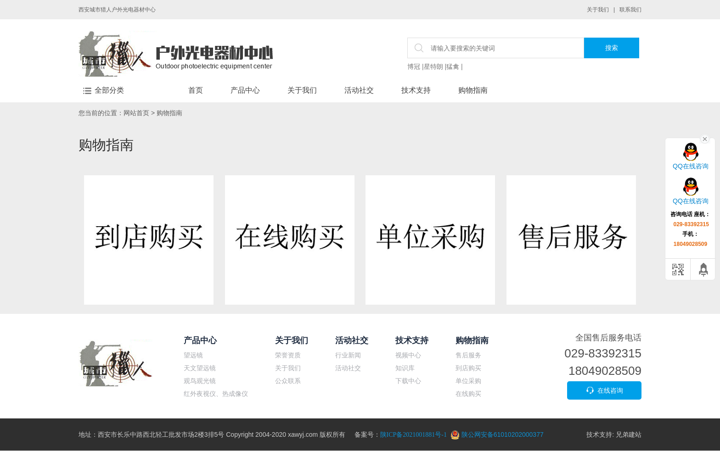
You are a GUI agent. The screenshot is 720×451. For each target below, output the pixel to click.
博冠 (413, 66)
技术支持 (416, 90)
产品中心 (245, 90)
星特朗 (433, 66)
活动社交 (359, 90)
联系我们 (630, 9)
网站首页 (136, 113)
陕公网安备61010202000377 (497, 434)
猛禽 (452, 66)
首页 (195, 90)
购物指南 (473, 90)
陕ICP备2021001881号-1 (413, 434)
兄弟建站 (628, 434)
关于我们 (598, 9)
